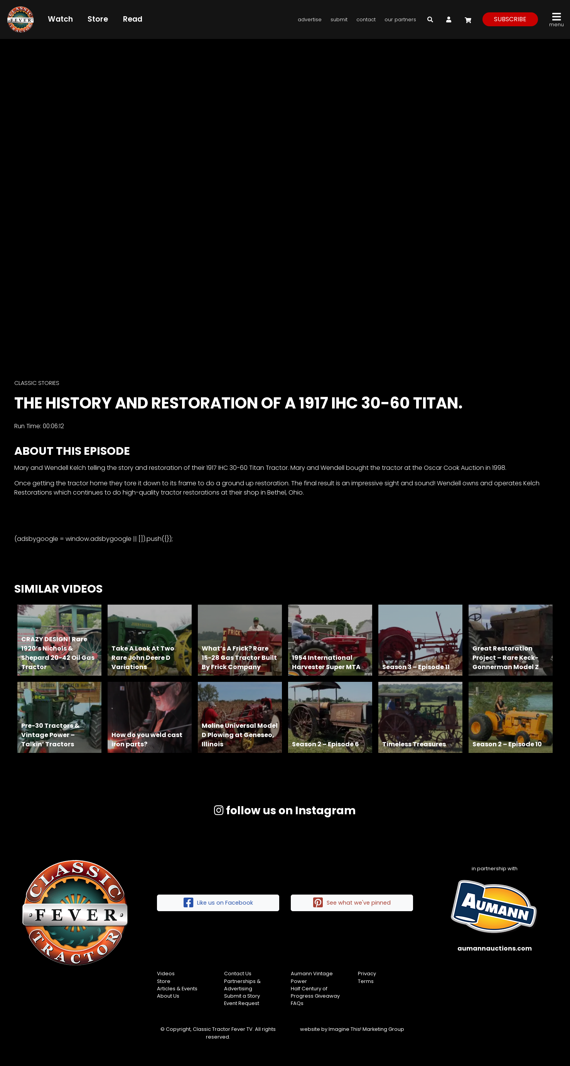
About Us (168, 996)
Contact (366, 19)
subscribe (510, 19)
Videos (166, 973)
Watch (61, 19)
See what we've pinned (352, 902)
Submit (339, 19)
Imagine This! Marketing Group (366, 1029)
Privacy (367, 973)
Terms (366, 981)
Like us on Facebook (218, 902)
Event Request (241, 1003)
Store (99, 19)
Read (134, 19)
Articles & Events (177, 988)
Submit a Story (242, 996)
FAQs (297, 1003)
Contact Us (237, 973)
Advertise (310, 19)
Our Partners (400, 19)
